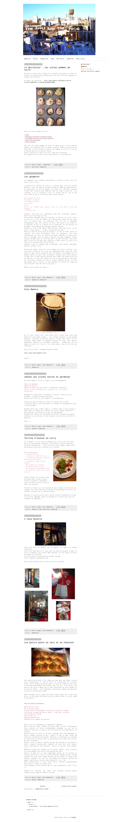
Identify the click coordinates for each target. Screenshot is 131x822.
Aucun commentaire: (48, 277)
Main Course (60, 59)
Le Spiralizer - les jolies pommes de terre (43, 806)
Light (52, 59)
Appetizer (27, 59)
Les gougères (32, 177)
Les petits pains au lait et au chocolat (49, 642)
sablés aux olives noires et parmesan (47, 377)
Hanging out (44, 59)
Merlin (85, 66)
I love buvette (33, 519)
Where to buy (80, 59)
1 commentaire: (47, 164)
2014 (29, 810)
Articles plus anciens (69, 786)
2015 (29, 802)
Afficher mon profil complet (90, 71)
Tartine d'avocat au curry (40, 438)
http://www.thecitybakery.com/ (35, 353)
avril (31, 804)
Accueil (42, 786)
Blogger (73, 817)
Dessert (35, 59)
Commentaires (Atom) (42, 789)
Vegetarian (70, 59)
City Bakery (31, 289)
